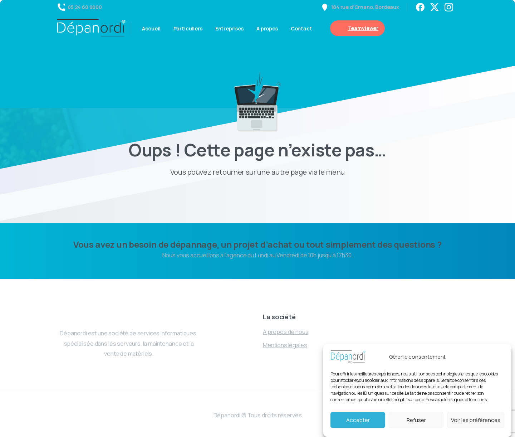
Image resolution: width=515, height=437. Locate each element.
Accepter (358, 420)
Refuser (416, 420)
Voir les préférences (475, 420)
